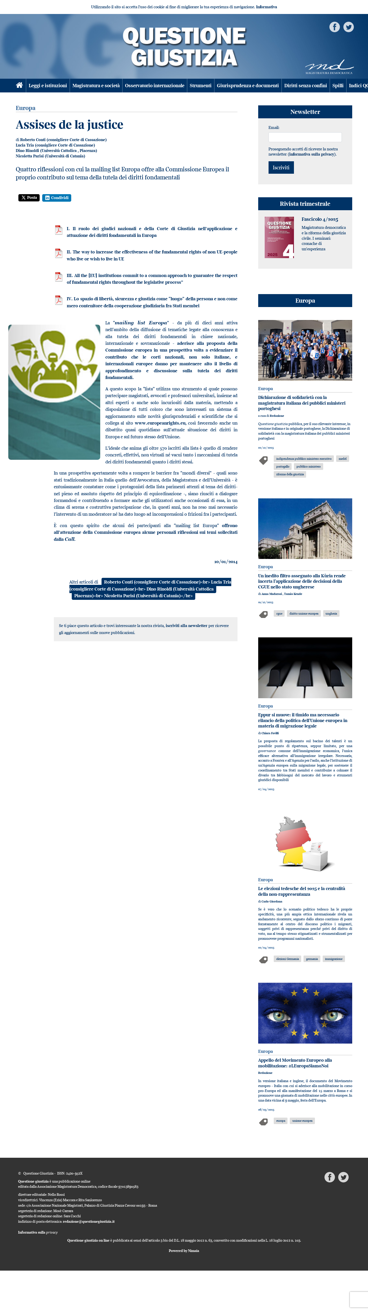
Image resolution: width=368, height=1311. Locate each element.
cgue (279, 613)
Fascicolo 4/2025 (320, 219)
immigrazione (333, 959)
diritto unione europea (304, 613)
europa (280, 1121)
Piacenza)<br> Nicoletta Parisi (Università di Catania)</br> (133, 596)
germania (312, 959)
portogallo (282, 466)
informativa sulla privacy (311, 154)
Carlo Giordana (272, 901)
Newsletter (305, 111)
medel (343, 459)
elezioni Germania (287, 959)
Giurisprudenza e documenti (248, 86)
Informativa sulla (38, 1232)
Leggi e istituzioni (48, 86)
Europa (305, 300)
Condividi (57, 197)
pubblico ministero (309, 466)
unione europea (302, 1121)
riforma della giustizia (290, 474)
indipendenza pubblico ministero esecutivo (303, 459)
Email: (274, 127)
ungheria (331, 613)
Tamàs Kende (293, 594)
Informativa (266, 6)
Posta (29, 197)
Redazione (277, 416)
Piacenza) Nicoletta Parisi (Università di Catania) (56, 153)
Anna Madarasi (272, 594)
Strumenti (201, 86)
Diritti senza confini (305, 86)
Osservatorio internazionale (154, 86)
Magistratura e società (96, 86)
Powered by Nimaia (184, 1250)
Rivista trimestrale (305, 203)
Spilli (338, 86)
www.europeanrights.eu (160, 423)
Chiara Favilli (270, 733)
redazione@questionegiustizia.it (89, 1221)
